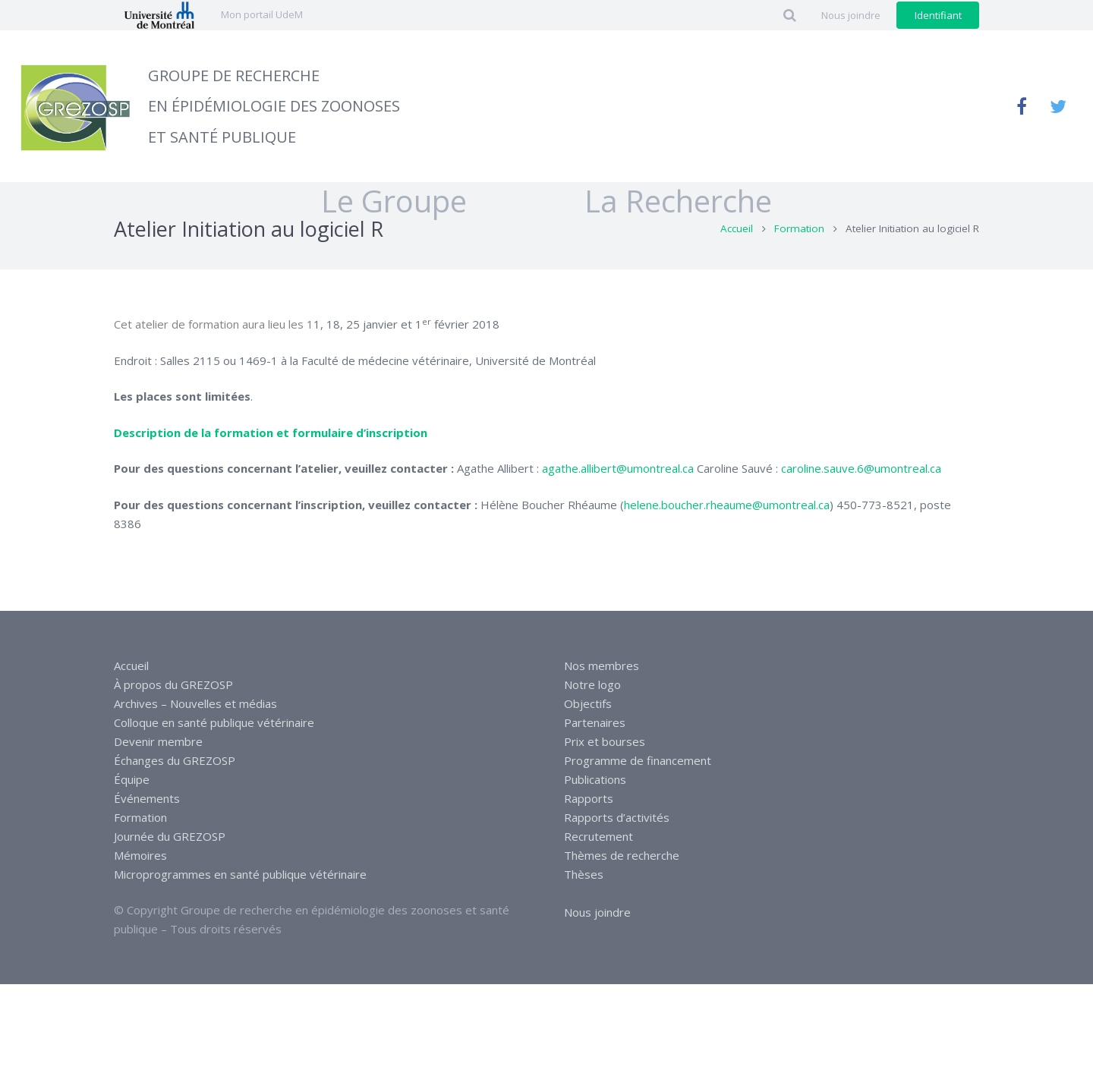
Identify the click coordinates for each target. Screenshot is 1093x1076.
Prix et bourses (604, 741)
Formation (799, 260)
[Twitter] (1058, 106)
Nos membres (601, 665)
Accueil (736, 260)
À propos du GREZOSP (173, 684)
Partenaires (594, 722)
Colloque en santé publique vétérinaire (214, 722)
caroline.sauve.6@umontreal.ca (861, 500)
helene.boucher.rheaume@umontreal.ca (727, 535)
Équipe (132, 779)
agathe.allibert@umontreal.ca (618, 500)
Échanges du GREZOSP (174, 760)
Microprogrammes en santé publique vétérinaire (240, 874)
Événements (147, 798)
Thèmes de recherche (621, 855)
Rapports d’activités (616, 817)
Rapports (588, 798)
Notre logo (592, 684)
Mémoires (140, 855)
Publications (595, 779)
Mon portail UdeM (262, 14)
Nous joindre (597, 912)
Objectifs (588, 703)
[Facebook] (1021, 106)
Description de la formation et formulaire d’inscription (270, 463)
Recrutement (598, 836)
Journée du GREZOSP (169, 836)
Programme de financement (637, 760)
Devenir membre (158, 741)
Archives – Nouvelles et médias (195, 703)
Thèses (583, 874)
